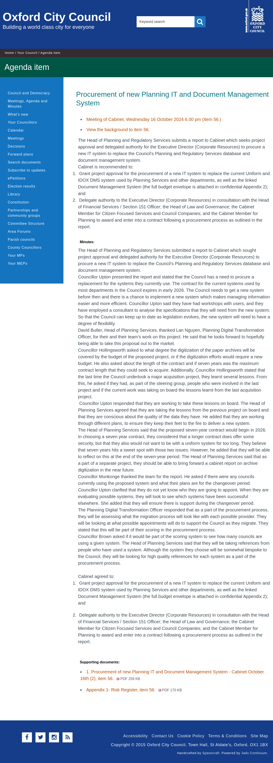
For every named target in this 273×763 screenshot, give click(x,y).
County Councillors (24, 247)
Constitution (18, 202)
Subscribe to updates (26, 170)
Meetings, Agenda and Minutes (27, 103)
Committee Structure (26, 223)
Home (9, 53)
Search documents (24, 162)
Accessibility (135, 736)
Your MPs (16, 255)
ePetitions (17, 178)
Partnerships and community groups (24, 212)
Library (14, 194)
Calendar (16, 130)
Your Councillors (22, 122)
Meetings (16, 138)
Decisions (16, 146)
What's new (18, 114)
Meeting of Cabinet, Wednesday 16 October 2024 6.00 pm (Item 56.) (153, 119)
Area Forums (19, 231)
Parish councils (21, 239)
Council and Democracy (29, 93)
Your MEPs (17, 263)
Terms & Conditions (227, 736)
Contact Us (163, 736)
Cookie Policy (190, 736)
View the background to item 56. (118, 129)
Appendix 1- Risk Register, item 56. (134, 689)
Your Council (27, 53)
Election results (21, 186)
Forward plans (20, 154)
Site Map (259, 736)
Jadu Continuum (254, 753)
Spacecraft (211, 753)
